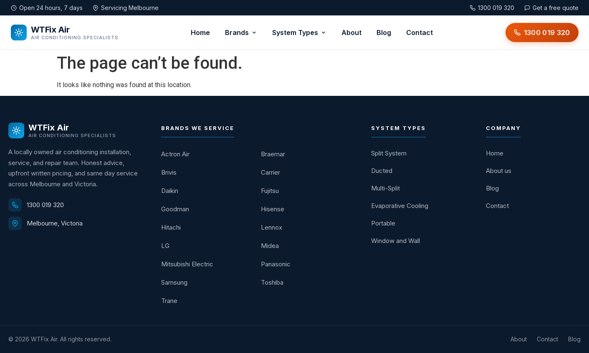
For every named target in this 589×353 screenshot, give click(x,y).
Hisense (272, 209)
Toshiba (272, 282)
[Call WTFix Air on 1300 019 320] (542, 32)
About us (498, 171)
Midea (270, 246)
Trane (169, 301)
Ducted (381, 171)
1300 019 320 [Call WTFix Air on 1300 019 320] (492, 7)
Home (200, 32)
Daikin (169, 191)
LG (165, 246)
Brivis (169, 172)
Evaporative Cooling (399, 206)
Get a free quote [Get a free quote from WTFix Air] (551, 7)
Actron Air (175, 154)
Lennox (271, 227)
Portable (383, 223)
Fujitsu (270, 191)
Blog (384, 32)
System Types (299, 32)
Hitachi (171, 227)
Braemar (273, 154)
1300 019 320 (45, 205)
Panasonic (276, 264)
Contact (419, 32)
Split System (389, 153)
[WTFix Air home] (65, 32)
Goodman (175, 209)
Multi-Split (385, 188)
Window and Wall (395, 241)
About (351, 32)
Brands (241, 32)
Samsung (174, 282)
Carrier (270, 172)
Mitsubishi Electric (187, 264)
